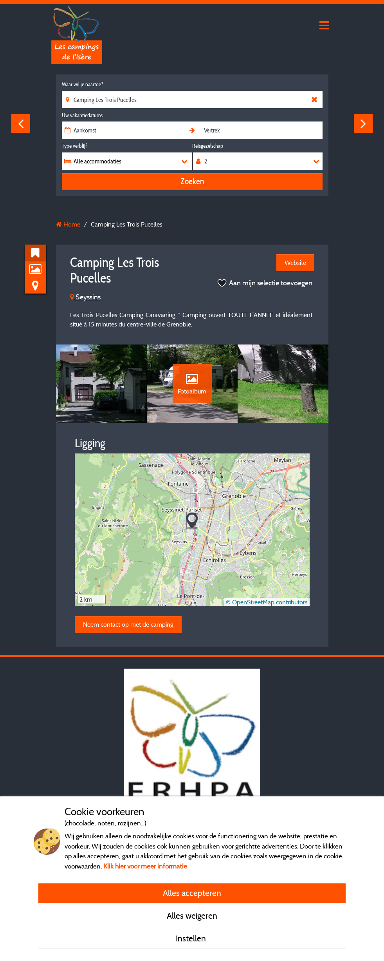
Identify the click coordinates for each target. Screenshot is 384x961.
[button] (192, 521)
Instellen (192, 938)
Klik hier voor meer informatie (145, 866)
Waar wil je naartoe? (82, 84)
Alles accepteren (192, 893)
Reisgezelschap (207, 145)
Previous (20, 123)
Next (363, 123)
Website (295, 263)
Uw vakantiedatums (82, 115)
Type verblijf (74, 145)
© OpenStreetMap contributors (267, 602)
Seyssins (85, 296)
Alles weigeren (192, 915)
